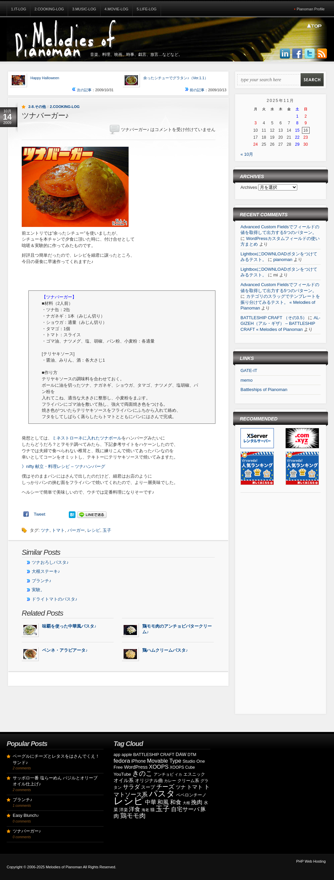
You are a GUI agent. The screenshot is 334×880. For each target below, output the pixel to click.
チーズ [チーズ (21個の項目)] (165, 786)
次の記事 (82, 90)
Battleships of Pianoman (263, 389)
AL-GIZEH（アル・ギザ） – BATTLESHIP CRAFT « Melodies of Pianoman (280, 323)
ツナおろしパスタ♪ (50, 562)
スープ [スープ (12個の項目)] (148, 787)
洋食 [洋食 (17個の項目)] (134, 809)
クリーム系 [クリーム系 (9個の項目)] (188, 780)
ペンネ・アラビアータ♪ (65, 650)
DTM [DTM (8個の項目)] (192, 754)
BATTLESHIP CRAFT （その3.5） (273, 317)
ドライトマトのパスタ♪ (54, 599)
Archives (249, 187)
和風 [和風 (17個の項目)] (163, 802)
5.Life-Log (146, 9)
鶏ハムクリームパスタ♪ (165, 650)
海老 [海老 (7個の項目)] (145, 810)
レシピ (93, 530)
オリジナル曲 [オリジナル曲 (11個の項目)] (149, 780)
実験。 (38, 589)
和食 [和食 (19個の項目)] (175, 802)
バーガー (76, 530)
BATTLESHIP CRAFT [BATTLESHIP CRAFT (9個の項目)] (153, 754)
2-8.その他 (37, 107)
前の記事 (194, 90)
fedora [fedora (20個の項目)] (122, 760)
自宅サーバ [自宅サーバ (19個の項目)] (185, 809)
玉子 (107, 530)
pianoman (282, 259)
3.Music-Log (84, 9)
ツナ (45, 530)
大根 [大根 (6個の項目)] (186, 803)
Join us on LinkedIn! (285, 53)
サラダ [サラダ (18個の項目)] (131, 787)
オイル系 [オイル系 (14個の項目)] (124, 780)
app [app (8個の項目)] (117, 754)
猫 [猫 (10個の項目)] (152, 809)
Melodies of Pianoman (64, 867)
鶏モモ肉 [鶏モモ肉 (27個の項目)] (133, 815)
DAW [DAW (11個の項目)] (181, 754)
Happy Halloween (44, 78)
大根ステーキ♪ (46, 571)
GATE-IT (248, 370)
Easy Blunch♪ (26, 815)
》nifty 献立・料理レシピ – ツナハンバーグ (63, 466)
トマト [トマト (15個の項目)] (195, 787)
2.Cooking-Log (49, 9)
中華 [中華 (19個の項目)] (150, 802)
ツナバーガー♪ (27, 831)
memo (246, 380)
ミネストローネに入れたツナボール (87, 438)
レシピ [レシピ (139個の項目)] (129, 800)
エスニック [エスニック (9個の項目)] (194, 774)
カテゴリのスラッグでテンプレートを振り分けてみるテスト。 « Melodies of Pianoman (280, 302)
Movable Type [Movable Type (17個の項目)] (164, 761)
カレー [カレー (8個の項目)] (170, 780)
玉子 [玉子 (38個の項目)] (163, 809)
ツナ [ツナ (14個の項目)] (181, 787)
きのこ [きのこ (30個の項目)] (142, 773)
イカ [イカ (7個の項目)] (178, 774)
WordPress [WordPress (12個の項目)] (136, 767)
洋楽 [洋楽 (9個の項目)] (123, 809)
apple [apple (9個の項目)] (127, 754)
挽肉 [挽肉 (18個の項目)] (196, 802)
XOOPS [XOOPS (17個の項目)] (159, 767)
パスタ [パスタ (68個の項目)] (162, 793)
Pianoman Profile (311, 9)
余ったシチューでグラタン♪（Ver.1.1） (175, 78)
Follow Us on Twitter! (309, 53)
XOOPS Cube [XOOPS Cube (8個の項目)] (182, 767)
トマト (58, 530)
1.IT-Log (18, 9)
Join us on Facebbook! (297, 53)
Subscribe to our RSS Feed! (322, 53)
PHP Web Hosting (311, 861)
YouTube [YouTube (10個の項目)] (122, 774)
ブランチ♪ (41, 580)
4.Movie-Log (117, 9)
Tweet (39, 514)
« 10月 (246, 154)
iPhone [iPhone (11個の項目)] (138, 761)
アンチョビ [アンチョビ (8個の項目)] (164, 774)
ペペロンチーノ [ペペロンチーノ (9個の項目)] (191, 794)
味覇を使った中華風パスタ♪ (69, 626)
